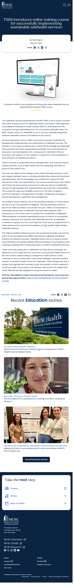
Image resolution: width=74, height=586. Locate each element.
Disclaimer (25, 577)
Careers (8, 561)
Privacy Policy (35, 577)
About (6, 558)
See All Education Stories (36, 459)
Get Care (7, 568)
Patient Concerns (44, 564)
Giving (39, 558)
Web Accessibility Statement (59, 577)
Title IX (44, 577)
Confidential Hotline (12, 564)
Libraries (41, 561)
